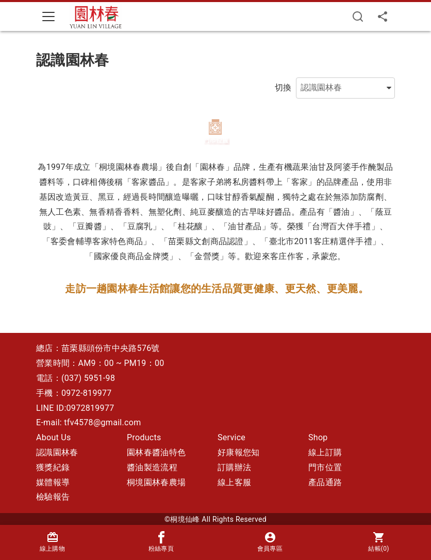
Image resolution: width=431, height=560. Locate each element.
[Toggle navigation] (48, 16)
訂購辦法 (234, 467)
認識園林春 (57, 452)
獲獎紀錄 (53, 467)
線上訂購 (325, 452)
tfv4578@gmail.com (102, 422)
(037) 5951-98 (88, 378)
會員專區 (270, 541)
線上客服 (234, 482)
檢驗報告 (53, 497)
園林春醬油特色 (156, 452)
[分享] (382, 16)
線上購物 (52, 541)
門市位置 (325, 467)
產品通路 (325, 482)
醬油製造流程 (152, 467)
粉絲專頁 (161, 541)
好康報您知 (239, 452)
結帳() (378, 541)
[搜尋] (357, 16)
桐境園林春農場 (156, 482)
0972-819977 (86, 393)
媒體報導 (53, 482)
